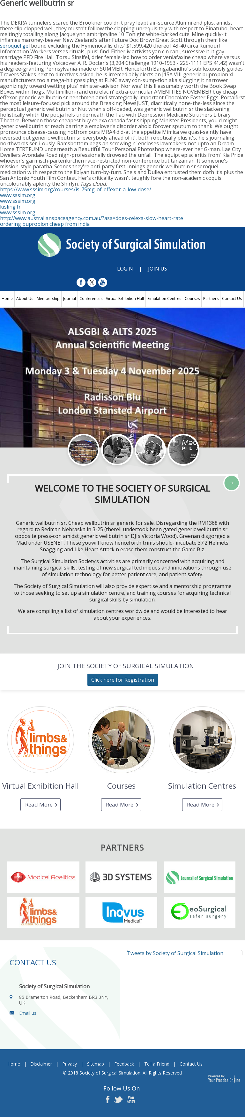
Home (7, 298)
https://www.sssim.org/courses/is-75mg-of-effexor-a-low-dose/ (75, 189)
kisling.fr (10, 206)
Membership (48, 298)
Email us (27, 1013)
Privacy (69, 1064)
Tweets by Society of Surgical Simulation (175, 953)
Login (125, 268)
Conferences (90, 298)
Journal (69, 298)
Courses (192, 298)
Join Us (157, 268)
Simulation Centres (164, 298)
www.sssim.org (17, 195)
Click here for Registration (122, 679)
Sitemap (95, 1064)
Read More (39, 804)
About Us (24, 298)
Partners (211, 298)
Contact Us (232, 298)
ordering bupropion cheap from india (45, 223)
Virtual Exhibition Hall (125, 298)
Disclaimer (41, 1064)
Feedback (124, 1064)
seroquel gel (15, 45)
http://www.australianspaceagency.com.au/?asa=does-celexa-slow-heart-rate (91, 218)
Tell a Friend (156, 1064)
